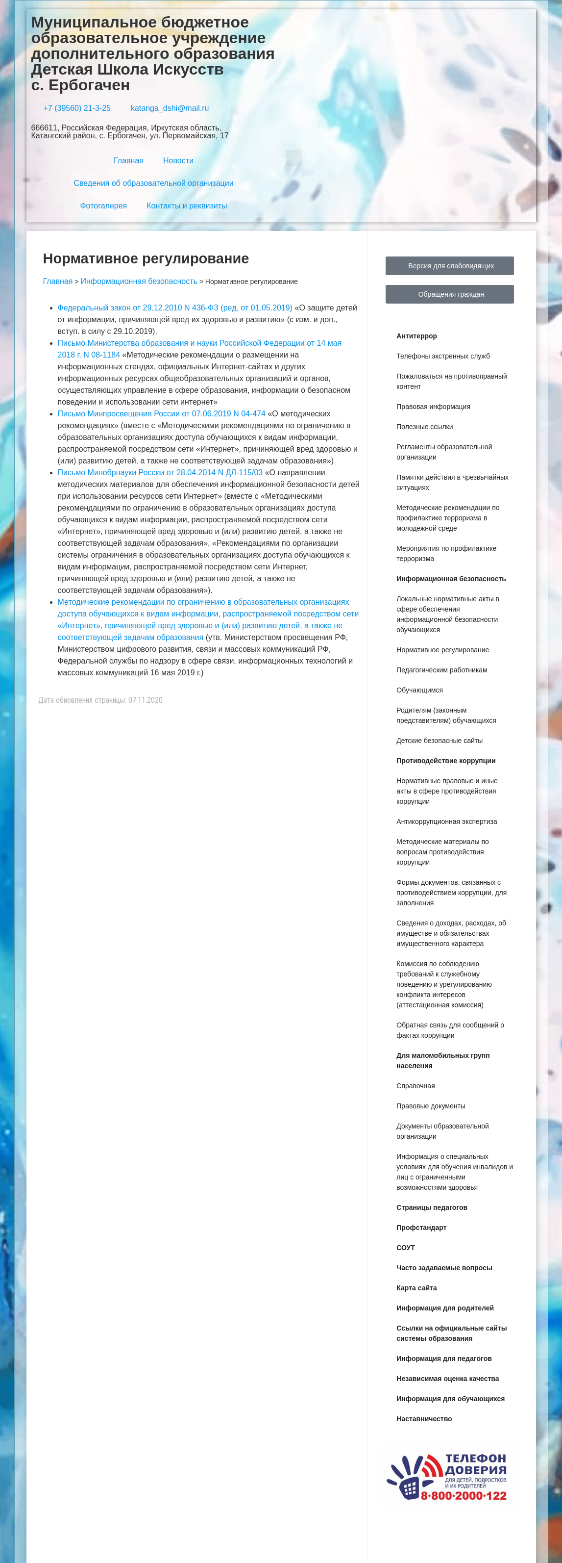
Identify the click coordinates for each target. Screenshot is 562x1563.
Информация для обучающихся (450, 1399)
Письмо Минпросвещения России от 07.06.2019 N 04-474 (162, 414)
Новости (178, 160)
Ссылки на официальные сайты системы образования (451, 1333)
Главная (129, 160)
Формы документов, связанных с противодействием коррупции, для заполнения (451, 892)
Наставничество (424, 1419)
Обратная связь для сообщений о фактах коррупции (450, 1030)
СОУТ (405, 1248)
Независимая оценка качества (447, 1379)
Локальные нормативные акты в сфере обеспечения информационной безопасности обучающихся (447, 614)
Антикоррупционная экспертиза (446, 821)
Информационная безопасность (451, 579)
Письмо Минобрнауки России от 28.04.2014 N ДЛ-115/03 (161, 472)
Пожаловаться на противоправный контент (451, 381)
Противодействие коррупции (445, 761)
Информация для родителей (445, 1308)
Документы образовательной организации (442, 1131)
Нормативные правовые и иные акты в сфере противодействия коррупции (446, 791)
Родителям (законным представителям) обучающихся (446, 715)
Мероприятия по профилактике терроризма (446, 553)
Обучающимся (419, 690)
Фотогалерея (103, 206)
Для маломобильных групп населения (442, 1060)
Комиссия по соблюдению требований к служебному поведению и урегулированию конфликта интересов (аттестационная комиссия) (444, 984)
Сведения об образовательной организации (153, 183)
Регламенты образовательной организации (444, 452)
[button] (294, 158)
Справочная (415, 1086)
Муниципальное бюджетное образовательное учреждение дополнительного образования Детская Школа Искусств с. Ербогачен (153, 53)
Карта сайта (416, 1288)
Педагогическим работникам (441, 670)
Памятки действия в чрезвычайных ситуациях (452, 482)
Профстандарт (421, 1227)
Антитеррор (416, 336)
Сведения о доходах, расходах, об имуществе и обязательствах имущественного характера (451, 933)
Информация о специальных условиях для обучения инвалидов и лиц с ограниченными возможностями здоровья (454, 1172)
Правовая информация (433, 406)
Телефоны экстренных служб (443, 356)
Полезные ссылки (424, 427)
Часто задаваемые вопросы (444, 1268)
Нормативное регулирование (442, 650)
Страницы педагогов (431, 1207)
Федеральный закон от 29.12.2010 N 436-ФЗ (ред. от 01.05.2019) (175, 308)
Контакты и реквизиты (187, 206)
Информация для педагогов (444, 1358)
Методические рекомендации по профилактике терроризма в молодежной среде (447, 518)
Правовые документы (430, 1106)
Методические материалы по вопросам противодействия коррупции (442, 852)
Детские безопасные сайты (439, 740)
